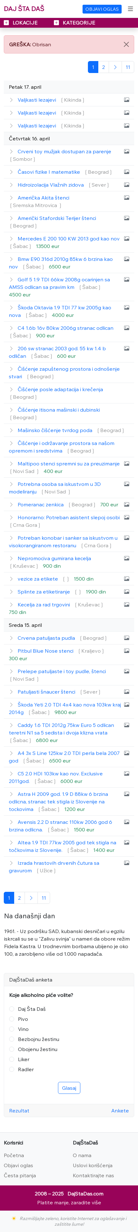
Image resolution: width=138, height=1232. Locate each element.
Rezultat (19, 1110)
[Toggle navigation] (130, 9)
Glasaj (69, 1088)
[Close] (126, 44)
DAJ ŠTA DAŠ (24, 9)
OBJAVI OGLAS (102, 9)
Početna (14, 1155)
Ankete (120, 1110)
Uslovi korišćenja (92, 1165)
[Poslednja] (128, 67)
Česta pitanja (20, 1175)
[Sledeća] (115, 67)
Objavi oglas (18, 1165)
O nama (82, 1155)
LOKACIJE (21, 23)
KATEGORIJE (74, 23)
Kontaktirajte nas (93, 1175)
